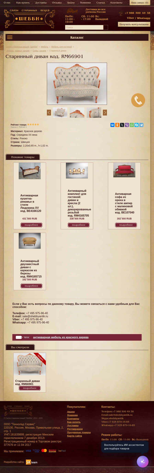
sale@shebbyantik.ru (35, 316)
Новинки (85, 2)
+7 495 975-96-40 (37, 313)
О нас (7, 2)
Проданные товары (79, 432)
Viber (130, 18)
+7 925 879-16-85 (118, 422)
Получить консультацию (134, 24)
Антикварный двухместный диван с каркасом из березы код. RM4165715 (31, 269)
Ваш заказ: (139, 2)
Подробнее (31, 225)
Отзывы (57, 2)
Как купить (23, 2)
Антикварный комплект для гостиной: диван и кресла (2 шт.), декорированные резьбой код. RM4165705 (79, 203)
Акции (71, 2)
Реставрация (75, 429)
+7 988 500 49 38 (137, 13)
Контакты (116, 2)
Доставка (41, 2)
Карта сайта (74, 436)
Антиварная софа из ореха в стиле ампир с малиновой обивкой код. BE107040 (124, 203)
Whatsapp (143, 18)
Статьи (100, 2)
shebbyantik (116, 418)
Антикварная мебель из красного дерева (61, 337)
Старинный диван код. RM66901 (27, 383)
